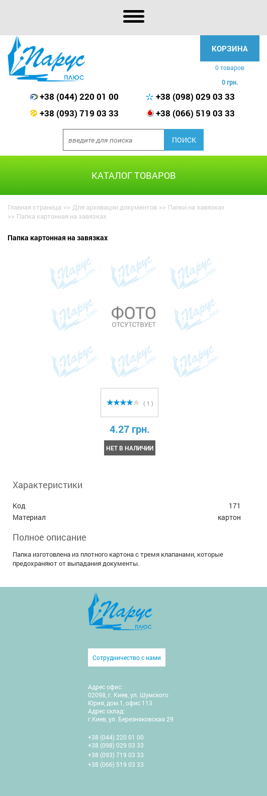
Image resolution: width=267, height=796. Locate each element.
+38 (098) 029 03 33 (195, 96)
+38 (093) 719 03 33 (79, 113)
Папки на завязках (196, 207)
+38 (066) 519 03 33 (195, 113)
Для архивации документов (114, 207)
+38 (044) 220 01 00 (79, 96)
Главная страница (34, 207)
